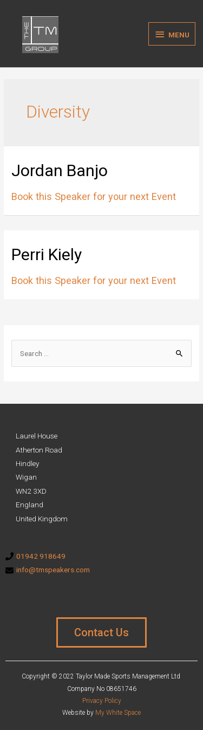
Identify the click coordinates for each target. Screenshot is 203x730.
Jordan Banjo (59, 170)
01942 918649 (41, 556)
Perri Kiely (46, 254)
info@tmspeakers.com (53, 569)
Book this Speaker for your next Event (93, 196)
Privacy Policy (101, 701)
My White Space (118, 712)
